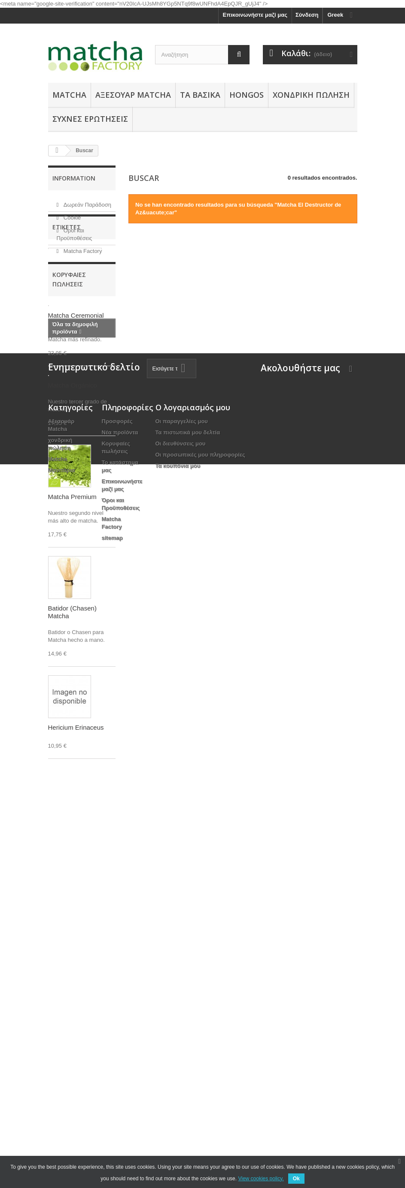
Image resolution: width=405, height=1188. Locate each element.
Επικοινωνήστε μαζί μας (255, 15)
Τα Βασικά (200, 95)
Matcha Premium (74, 370)
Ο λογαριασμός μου (192, 1003)
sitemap (112, 1134)
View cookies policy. (260, 1179)
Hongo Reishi (70, 357)
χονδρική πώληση (311, 95)
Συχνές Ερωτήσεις (90, 119)
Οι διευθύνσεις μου (180, 1039)
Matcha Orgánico (74, 306)
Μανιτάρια (61, 1066)
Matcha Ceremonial (78, 319)
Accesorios (67, 344)
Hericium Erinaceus (76, 856)
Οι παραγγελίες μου (181, 1017)
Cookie (71, 214)
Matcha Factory (82, 247)
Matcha (69, 95)
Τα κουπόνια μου (178, 1062)
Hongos (246, 95)
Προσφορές (117, 1017)
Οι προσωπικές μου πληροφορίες (200, 1050)
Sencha (62, 331)
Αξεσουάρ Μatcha (133, 95)
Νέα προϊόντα (120, 1028)
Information (73, 178)
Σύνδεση (307, 15)
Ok (296, 1179)
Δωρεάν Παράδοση (86, 201)
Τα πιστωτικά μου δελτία (187, 1028)
